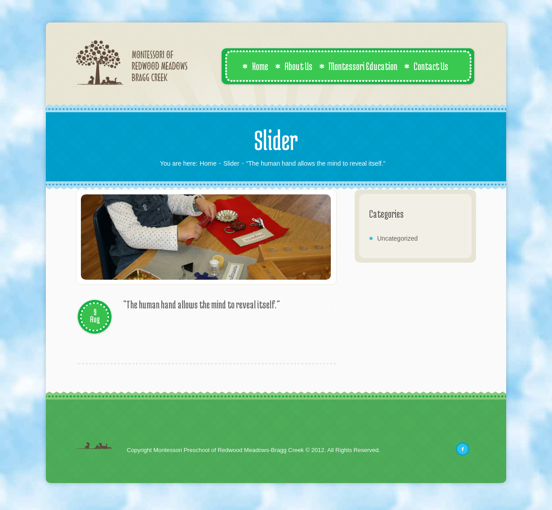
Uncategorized (397, 238)
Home (255, 66)
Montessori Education (358, 66)
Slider (231, 163)
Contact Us (426, 66)
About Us (293, 66)
